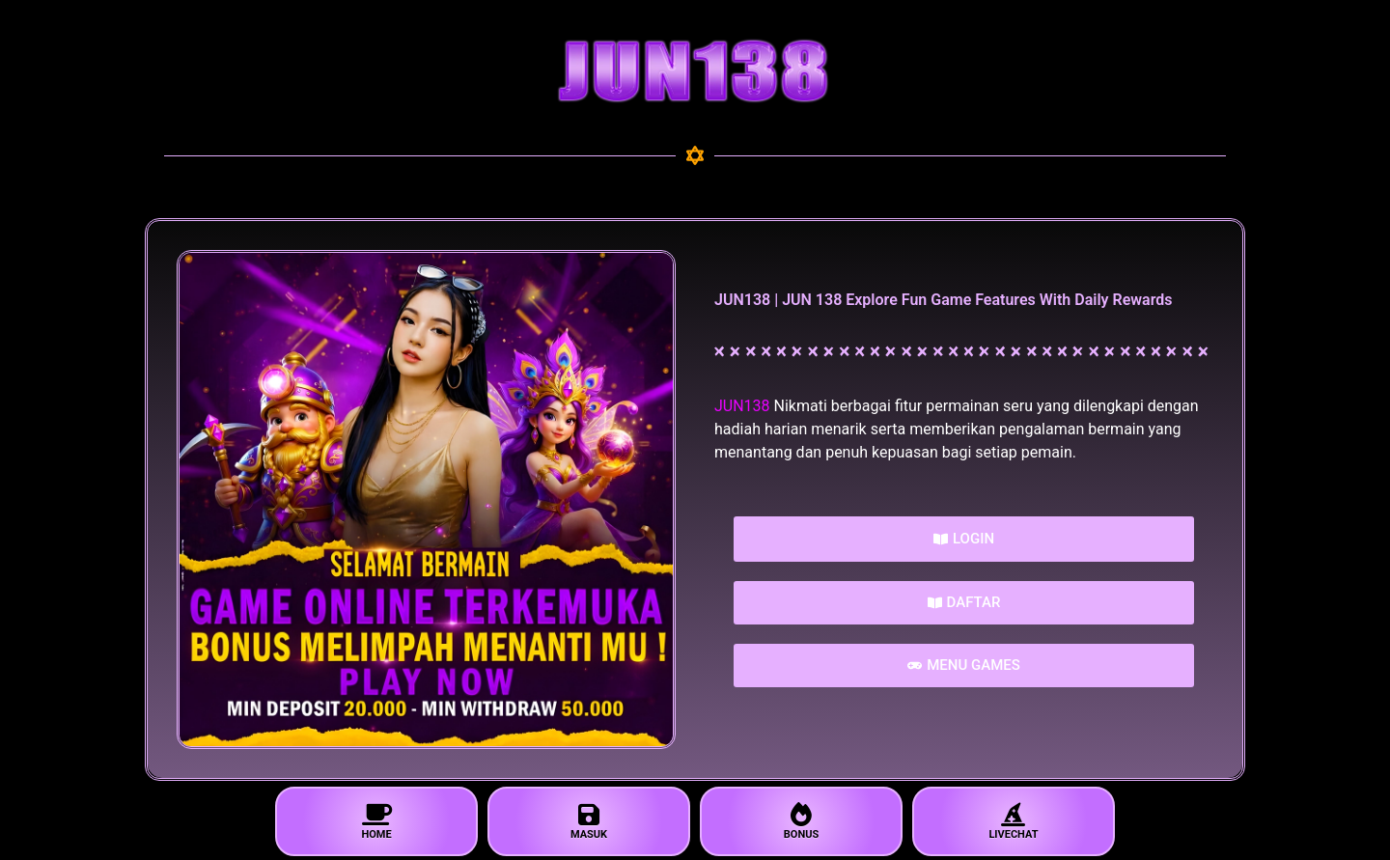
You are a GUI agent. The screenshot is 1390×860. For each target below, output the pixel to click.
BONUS (801, 822)
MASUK (588, 822)
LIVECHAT (1013, 822)
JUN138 (742, 406)
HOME (376, 822)
